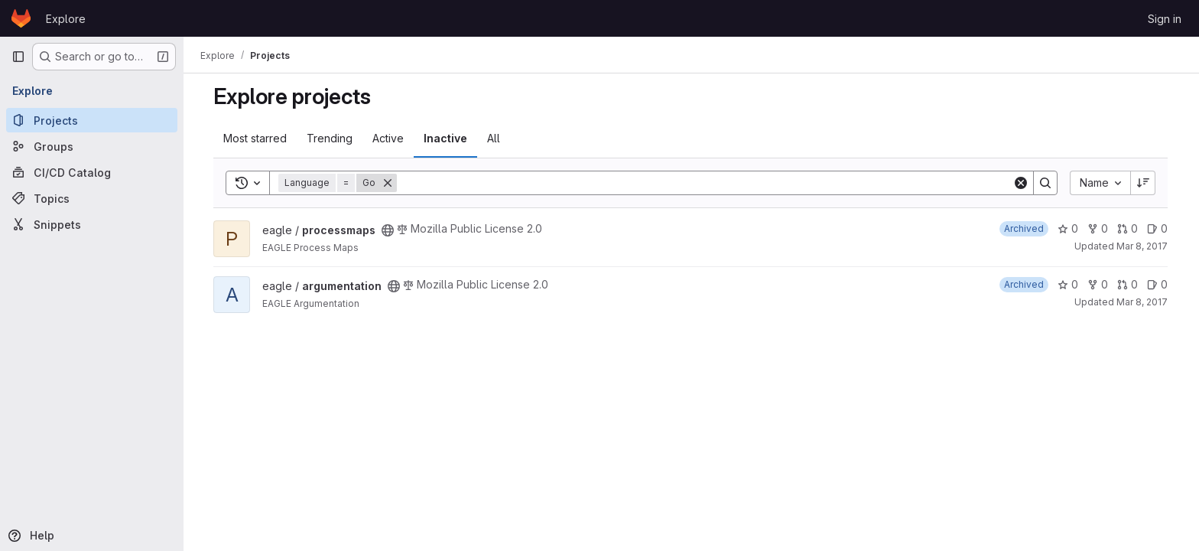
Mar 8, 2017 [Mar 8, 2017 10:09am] (1142, 246)
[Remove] (388, 183)
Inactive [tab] (446, 138)
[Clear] (1021, 183)
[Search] (705, 183)
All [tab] (494, 138)
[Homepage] (21, 18)
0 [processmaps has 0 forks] (1098, 228)
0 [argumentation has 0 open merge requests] (1128, 284)
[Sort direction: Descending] (1144, 183)
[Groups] (91, 146)
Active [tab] (389, 138)
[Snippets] (91, 224)
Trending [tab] (330, 138)
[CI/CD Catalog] (91, 172)
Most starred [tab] (256, 138)
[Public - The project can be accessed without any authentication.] (388, 230)
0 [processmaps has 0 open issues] (1158, 228)
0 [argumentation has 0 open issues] (1158, 284)
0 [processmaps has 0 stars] (1068, 228)
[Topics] (91, 198)
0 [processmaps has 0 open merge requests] (1128, 228)
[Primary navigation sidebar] (18, 56)
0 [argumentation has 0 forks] (1098, 284)
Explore (66, 18)
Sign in (1164, 18)
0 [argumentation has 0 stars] (1068, 284)
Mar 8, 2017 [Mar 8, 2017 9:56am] (1142, 302)
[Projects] (91, 120)
